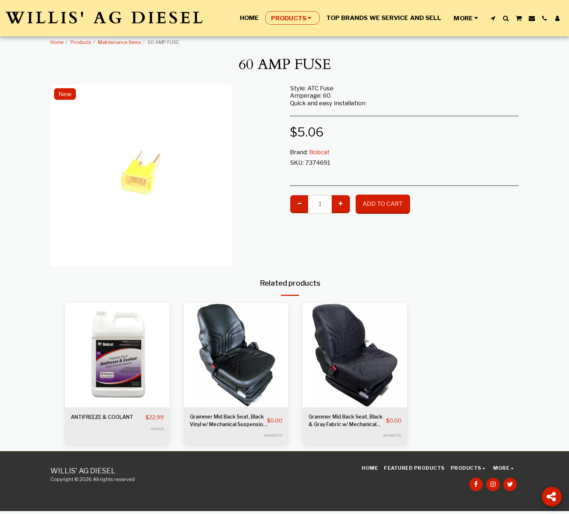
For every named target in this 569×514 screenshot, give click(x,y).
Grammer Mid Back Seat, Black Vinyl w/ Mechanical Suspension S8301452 (226, 422)
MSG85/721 (272, 438)
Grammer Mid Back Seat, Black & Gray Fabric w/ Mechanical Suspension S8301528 (344, 422)
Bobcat (319, 152)
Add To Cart (383, 203)
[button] (493, 18)
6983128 (156, 438)
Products (80, 42)
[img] (117, 355)
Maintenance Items (119, 42)
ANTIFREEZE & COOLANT (92, 422)
